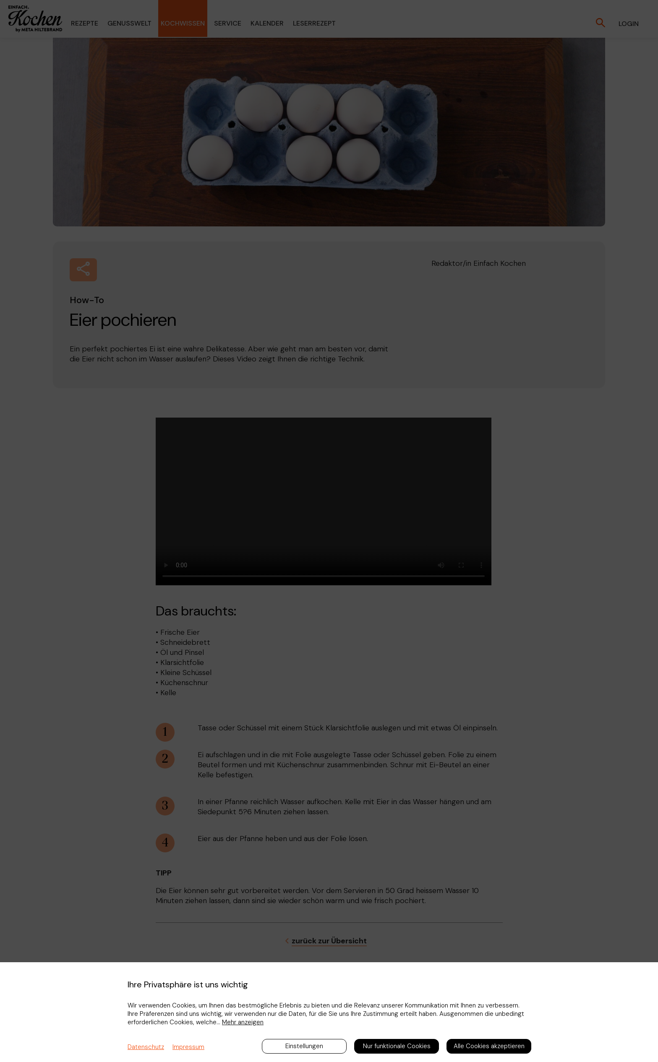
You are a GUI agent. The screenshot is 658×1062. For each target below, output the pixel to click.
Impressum (188, 1047)
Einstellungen (304, 1046)
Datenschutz (146, 1047)
